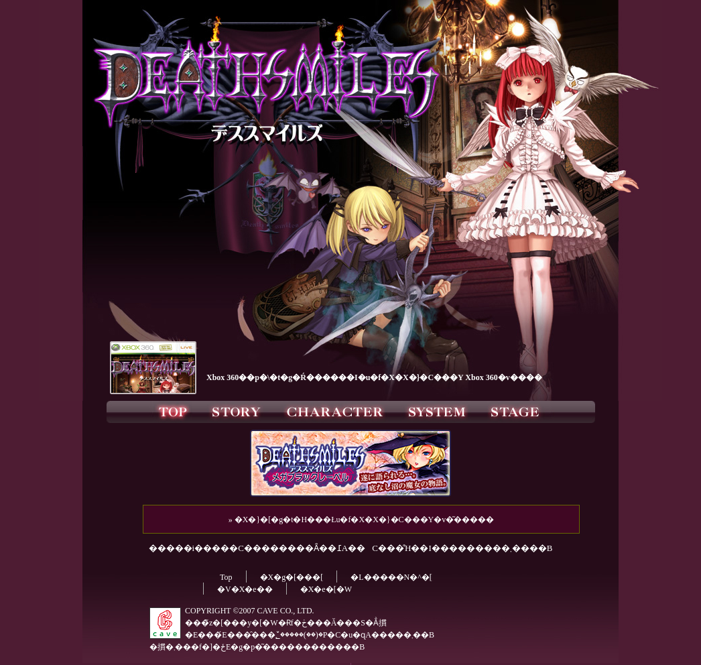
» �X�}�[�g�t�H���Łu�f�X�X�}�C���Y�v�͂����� (362, 519)
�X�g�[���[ (292, 577)
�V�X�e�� (245, 589)
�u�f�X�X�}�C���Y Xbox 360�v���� (450, 377)
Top (226, 577)
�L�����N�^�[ (391, 577)
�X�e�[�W (326, 589)
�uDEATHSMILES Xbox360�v (152, 366)
